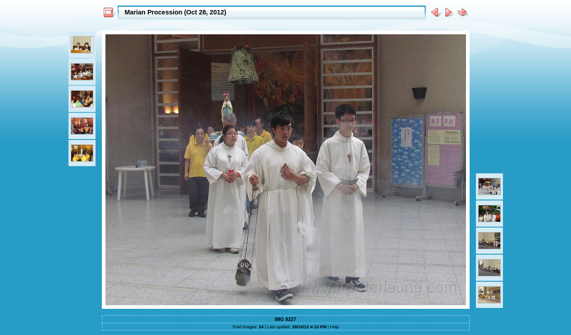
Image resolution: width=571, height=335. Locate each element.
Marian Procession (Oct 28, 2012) (176, 12)
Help (334, 326)
